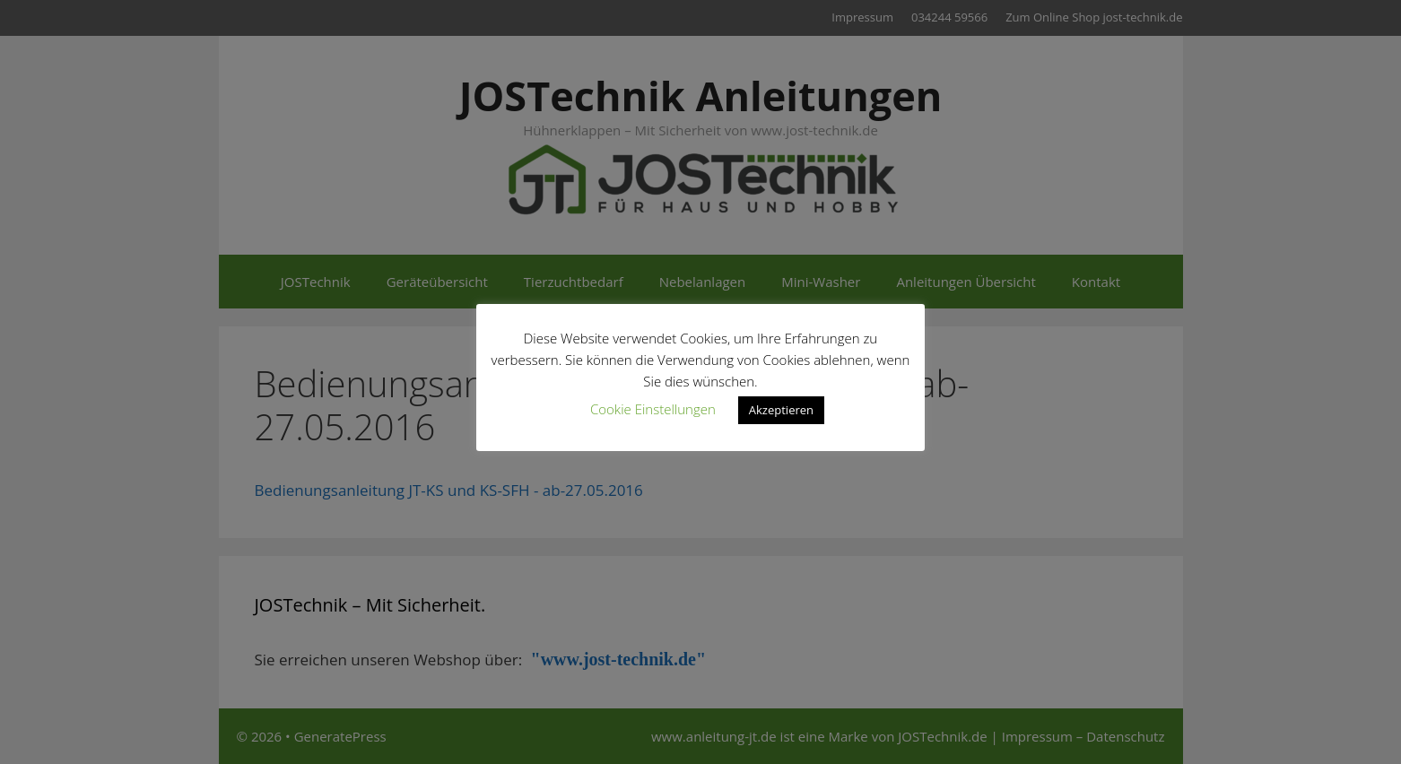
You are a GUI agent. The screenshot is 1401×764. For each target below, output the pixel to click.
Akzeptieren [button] (781, 410)
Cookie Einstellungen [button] (653, 409)
